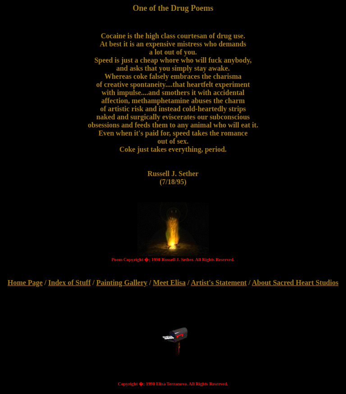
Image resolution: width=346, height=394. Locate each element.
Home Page (25, 282)
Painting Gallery (121, 282)
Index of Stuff (69, 282)
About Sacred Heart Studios (295, 282)
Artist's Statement (218, 282)
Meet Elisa (169, 282)
